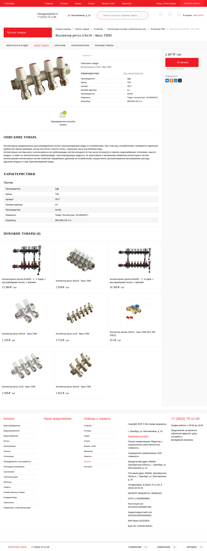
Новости (88, 456)
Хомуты (7, 487)
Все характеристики (133, 73)
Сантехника (9, 472)
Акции (78, 3)
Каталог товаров (27, 32)
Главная (49, 3)
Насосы (7, 451)
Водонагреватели (11, 431)
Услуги (91, 3)
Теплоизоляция (11, 477)
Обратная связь (15, 547)
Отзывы (64, 3)
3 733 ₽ (81, 342)
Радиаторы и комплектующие (17, 508)
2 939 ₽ (81, 289)
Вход (159, 3)
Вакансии (127, 3)
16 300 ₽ (135, 289)
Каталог (87, 461)
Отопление (9, 456)
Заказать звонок (192, 3)
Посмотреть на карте (138, 436)
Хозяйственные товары (14, 492)
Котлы (6, 441)
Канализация (10, 446)
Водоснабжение (11, 436)
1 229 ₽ (27, 342)
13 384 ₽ (27, 289)
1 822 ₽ (81, 395)
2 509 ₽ (27, 395)
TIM (129, 79)
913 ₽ (135, 342)
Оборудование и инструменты (17, 461)
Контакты (88, 467)
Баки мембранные (12, 425)
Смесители (9, 502)
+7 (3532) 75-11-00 (40, 547)
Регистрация (170, 3)
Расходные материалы (14, 467)
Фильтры (8, 482)
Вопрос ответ (108, 3)
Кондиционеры (10, 497)
